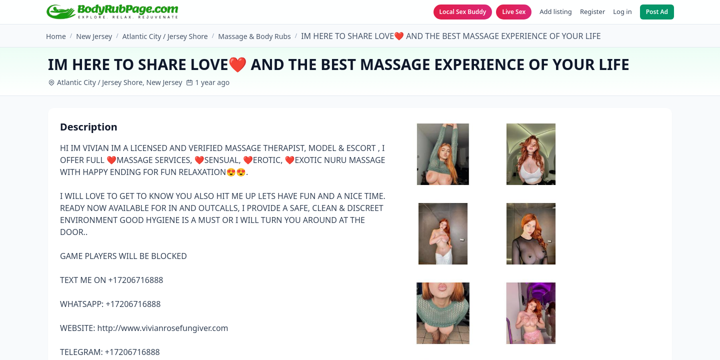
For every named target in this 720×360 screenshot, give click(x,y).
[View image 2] (531, 154)
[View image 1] (443, 154)
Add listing (556, 11)
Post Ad (657, 12)
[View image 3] (443, 234)
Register (592, 11)
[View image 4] (531, 234)
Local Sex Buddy (463, 12)
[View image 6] (531, 313)
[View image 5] (443, 313)
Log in (622, 11)
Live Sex (514, 12)
